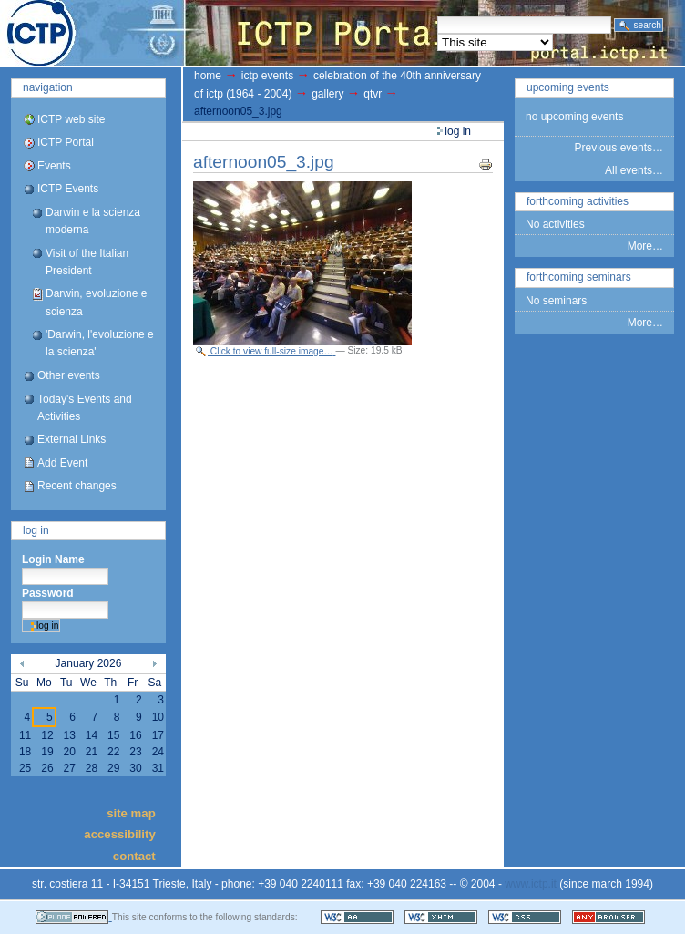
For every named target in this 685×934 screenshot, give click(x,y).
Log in (36, 530)
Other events (68, 375)
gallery (327, 93)
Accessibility (119, 834)
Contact (134, 855)
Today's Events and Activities (84, 408)
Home (207, 75)
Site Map (131, 812)
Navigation (48, 87)
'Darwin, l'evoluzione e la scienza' (100, 343)
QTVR (372, 93)
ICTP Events (67, 188)
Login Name (53, 559)
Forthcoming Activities (578, 201)
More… (645, 246)
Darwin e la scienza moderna (93, 221)
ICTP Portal (342, 33)
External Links (71, 439)
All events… (634, 170)
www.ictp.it (531, 884)
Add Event (62, 463)
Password (48, 593)
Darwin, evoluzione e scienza (96, 302)
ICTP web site (71, 119)
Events (54, 165)
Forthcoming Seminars (579, 277)
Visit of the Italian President (87, 262)
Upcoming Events (568, 87)
